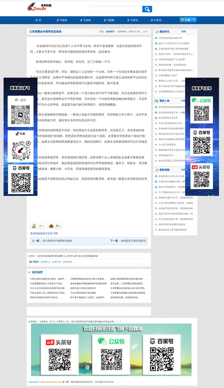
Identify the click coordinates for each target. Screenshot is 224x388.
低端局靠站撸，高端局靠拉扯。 (125, 297)
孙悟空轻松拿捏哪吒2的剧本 (172, 224)
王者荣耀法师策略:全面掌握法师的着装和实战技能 (134, 293)
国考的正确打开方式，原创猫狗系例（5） (178, 197)
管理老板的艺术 (166, 155)
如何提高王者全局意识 (133, 240)
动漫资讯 (56, 262)
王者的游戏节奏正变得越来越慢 (174, 48)
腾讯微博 (59, 256)
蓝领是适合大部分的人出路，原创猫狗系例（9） (182, 176)
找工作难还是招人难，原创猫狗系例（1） (178, 219)
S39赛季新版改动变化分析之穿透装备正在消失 (92, 279)
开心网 (74, 256)
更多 (96, 256)
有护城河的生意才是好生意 (171, 134)
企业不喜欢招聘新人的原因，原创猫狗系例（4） (182, 203)
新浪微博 (49, 256)
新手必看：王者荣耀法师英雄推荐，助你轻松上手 (133, 283)
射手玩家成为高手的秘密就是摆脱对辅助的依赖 (181, 86)
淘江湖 (81, 256)
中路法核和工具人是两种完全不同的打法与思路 (52, 293)
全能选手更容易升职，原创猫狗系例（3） (178, 208)
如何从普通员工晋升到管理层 (172, 160)
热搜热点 (45, 262)
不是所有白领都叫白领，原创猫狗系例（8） (179, 181)
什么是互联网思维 (167, 144)
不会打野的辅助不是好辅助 (83, 293)
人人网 (67, 256)
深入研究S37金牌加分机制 (57, 240)
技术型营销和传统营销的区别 (172, 107)
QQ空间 (41, 256)
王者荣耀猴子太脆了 (168, 75)
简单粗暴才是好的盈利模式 (171, 128)
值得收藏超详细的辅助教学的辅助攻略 (88, 283)
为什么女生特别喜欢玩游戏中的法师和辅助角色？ (53, 288)
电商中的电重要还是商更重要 (172, 139)
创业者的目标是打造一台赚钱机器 (175, 112)
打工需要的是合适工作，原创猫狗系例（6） (179, 192)
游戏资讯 (110, 31)
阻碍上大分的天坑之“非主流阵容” (174, 43)
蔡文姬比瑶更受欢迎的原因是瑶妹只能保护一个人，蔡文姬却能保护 (191, 70)
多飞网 (65, 382)
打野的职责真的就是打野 (170, 38)
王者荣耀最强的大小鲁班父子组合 (46, 283)
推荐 (184, 31)
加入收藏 (188, 20)
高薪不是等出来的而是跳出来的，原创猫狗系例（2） (184, 213)
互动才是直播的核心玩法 (170, 123)
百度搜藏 (89, 256)
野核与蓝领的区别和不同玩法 (44, 297)
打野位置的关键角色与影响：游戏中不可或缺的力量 (54, 279)
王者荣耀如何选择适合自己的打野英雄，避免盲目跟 (135, 288)
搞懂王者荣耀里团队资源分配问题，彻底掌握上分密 (135, 279)
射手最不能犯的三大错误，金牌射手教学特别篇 (92, 297)
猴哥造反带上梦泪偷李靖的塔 (172, 230)
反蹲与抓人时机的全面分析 (83, 288)
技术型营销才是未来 (168, 118)
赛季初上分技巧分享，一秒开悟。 (175, 81)
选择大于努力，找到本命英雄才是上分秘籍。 (180, 54)
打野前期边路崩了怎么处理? (172, 59)
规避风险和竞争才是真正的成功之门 (176, 150)
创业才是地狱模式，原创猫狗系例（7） (177, 187)
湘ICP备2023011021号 (82, 382)
